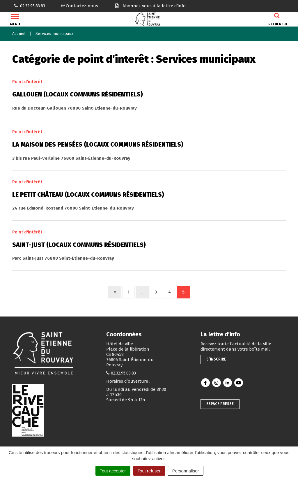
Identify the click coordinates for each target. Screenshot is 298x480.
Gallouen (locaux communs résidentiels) (77, 94)
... (142, 292)
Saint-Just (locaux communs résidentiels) (79, 245)
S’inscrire (216, 359)
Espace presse (220, 403)
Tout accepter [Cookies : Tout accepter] (113, 470)
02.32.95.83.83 (123, 373)
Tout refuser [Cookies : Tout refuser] (149, 470)
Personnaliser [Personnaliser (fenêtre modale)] (185, 470)
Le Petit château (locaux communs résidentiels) (88, 194)
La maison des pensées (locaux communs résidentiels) (97, 144)
